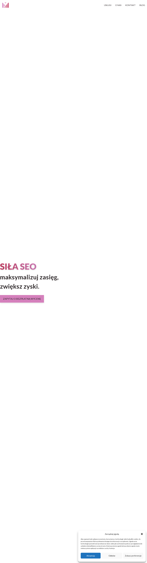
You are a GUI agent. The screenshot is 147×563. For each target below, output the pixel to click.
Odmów (112, 556)
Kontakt (130, 5)
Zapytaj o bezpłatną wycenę (22, 298)
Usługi (107, 5)
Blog (142, 5)
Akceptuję (90, 556)
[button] (142, 534)
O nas (118, 5)
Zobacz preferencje (133, 556)
